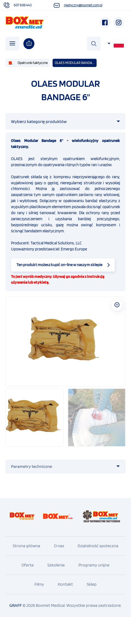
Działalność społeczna (98, 545)
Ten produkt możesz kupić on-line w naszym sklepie (59, 264)
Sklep (92, 584)
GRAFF (15, 605)
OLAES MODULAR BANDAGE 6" (76, 63)
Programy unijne (94, 565)
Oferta (27, 565)
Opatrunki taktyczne (33, 63)
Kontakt (65, 584)
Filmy (39, 584)
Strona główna (26, 545)
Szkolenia (56, 565)
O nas (59, 545)
